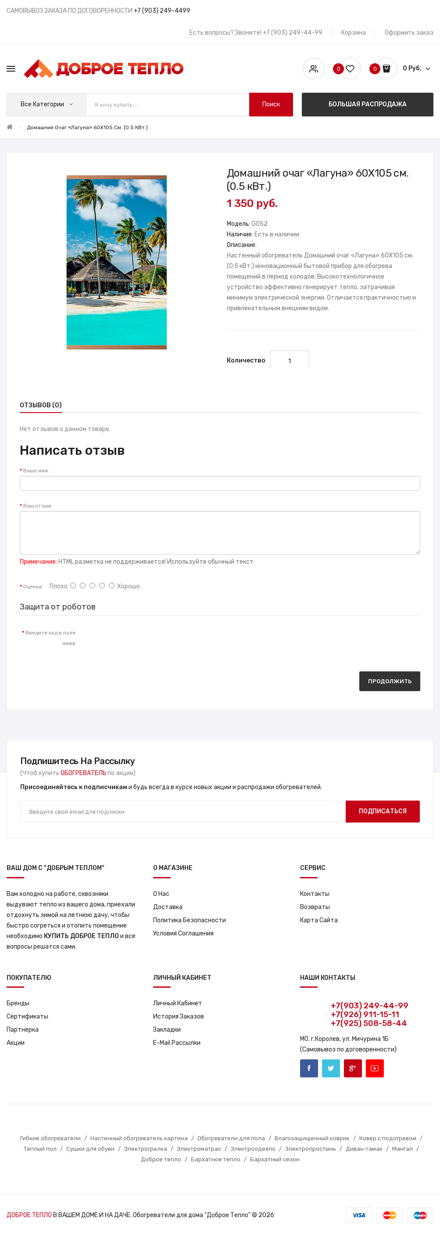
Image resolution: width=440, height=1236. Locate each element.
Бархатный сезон (275, 1159)
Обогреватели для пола (231, 1138)
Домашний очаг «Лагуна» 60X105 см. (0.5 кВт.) (87, 127)
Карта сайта (319, 920)
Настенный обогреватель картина (139, 1138)
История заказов (178, 1016)
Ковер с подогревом (387, 1138)
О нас (161, 894)
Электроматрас (199, 1148)
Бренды (18, 1003)
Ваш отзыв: (38, 506)
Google (353, 1068)
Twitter (331, 1068)
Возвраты (315, 907)
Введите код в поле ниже (50, 638)
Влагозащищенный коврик (312, 1138)
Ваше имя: (36, 471)
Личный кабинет (177, 1003)
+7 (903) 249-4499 (162, 10)
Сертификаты (27, 1016)
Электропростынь (310, 1148)
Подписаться (383, 811)
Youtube (375, 1068)
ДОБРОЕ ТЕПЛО (29, 1215)
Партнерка (23, 1029)
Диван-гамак (364, 1148)
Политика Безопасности (189, 920)
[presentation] (155, 641)
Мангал (402, 1148)
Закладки (167, 1029)
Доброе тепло (161, 1159)
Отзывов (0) (41, 405)
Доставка (167, 907)
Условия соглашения (183, 933)
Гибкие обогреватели (50, 1138)
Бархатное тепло (215, 1159)
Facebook (309, 1068)
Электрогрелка (145, 1148)
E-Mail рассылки (176, 1043)
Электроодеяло (253, 1148)
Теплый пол (40, 1148)
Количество (246, 360)
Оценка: (33, 587)
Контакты (314, 894)
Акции (16, 1043)
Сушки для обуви (90, 1148)
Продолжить (389, 681)
